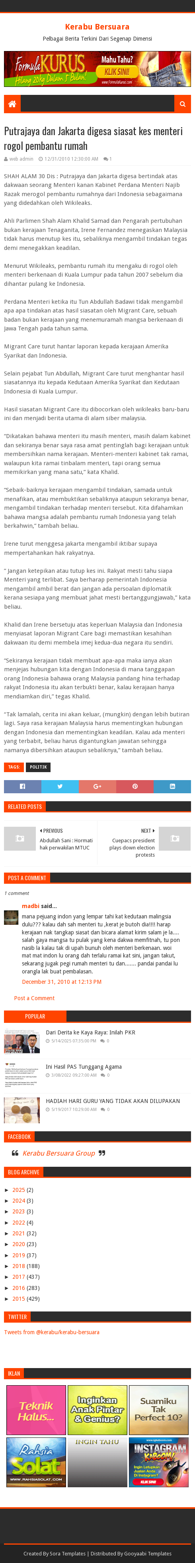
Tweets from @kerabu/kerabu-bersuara (51, 1332)
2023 (19, 1211)
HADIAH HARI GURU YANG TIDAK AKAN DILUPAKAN (113, 1101)
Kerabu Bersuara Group (58, 1153)
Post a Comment (34, 998)
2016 (19, 1288)
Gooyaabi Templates (148, 1554)
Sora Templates (68, 1554)
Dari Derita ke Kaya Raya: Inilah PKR (90, 1032)
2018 (19, 1266)
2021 (19, 1233)
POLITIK (38, 767)
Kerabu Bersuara (97, 26)
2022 (19, 1222)
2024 (19, 1200)
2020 (19, 1244)
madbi (30, 906)
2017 (19, 1277)
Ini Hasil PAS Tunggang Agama (84, 1067)
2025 (19, 1190)
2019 (19, 1255)
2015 (19, 1299)
